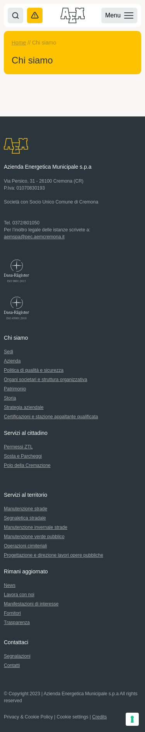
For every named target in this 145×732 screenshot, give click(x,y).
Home (19, 42)
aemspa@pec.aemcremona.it (34, 236)
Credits (99, 717)
